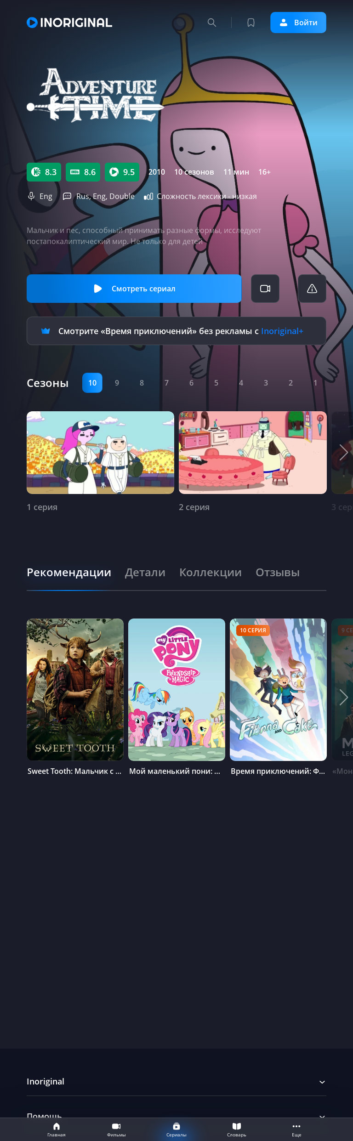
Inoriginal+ (282, 330)
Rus (82, 196)
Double (122, 196)
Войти (298, 22)
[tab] (69, 572)
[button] (344, 452)
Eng (46, 196)
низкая (244, 196)
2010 (156, 172)
